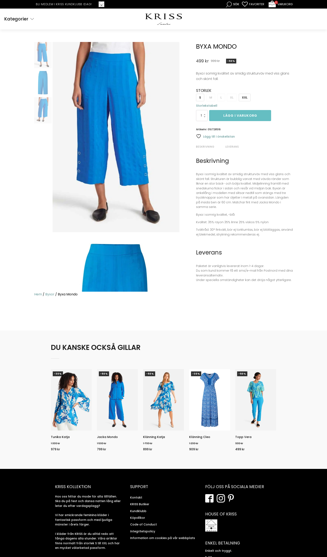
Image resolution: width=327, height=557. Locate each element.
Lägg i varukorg (240, 115)
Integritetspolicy (142, 531)
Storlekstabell (206, 106)
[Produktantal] (202, 115)
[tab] (210, 146)
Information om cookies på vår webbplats (162, 538)
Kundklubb (138, 511)
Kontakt (136, 497)
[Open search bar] (232, 4)
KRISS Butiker (139, 504)
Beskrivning (205, 146)
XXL (245, 97)
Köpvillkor (137, 518)
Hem (38, 294)
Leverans (232, 146)
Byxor (49, 294)
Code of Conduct (143, 524)
